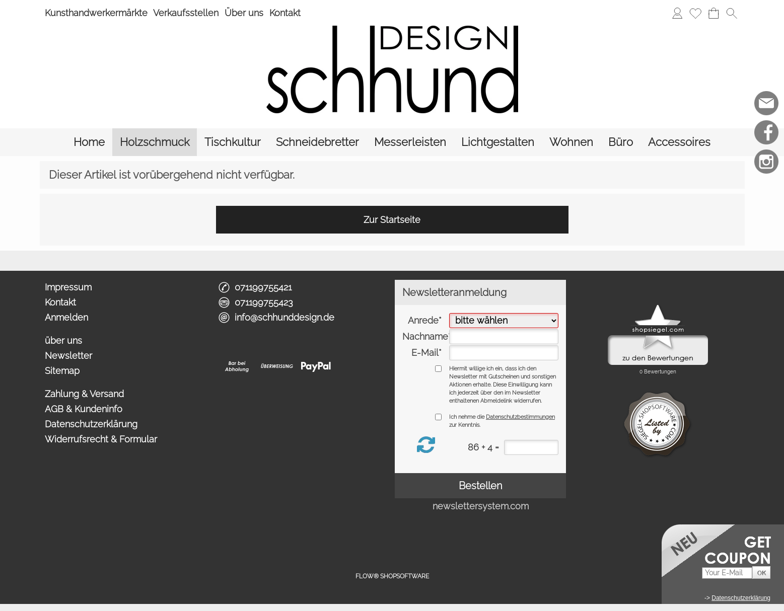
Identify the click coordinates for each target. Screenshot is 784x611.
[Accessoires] (679, 142)
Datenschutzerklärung (91, 424)
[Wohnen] (571, 142)
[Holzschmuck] (154, 142)
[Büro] (620, 142)
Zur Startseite (392, 219)
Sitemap (62, 370)
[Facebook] (766, 132)
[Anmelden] (677, 13)
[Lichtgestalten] (498, 142)
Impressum (68, 287)
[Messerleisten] (410, 142)
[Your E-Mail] (727, 573)
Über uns (244, 13)
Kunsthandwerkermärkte (96, 13)
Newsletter (68, 355)
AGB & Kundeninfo (83, 409)
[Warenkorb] (713, 13)
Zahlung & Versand (84, 394)
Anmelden (66, 317)
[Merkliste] (695, 13)
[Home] (89, 142)
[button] (731, 13)
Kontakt (285, 13)
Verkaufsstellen (186, 13)
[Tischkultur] (232, 142)
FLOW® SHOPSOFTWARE (392, 576)
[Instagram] (766, 161)
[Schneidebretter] (317, 142)
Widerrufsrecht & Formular (101, 439)
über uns (63, 340)
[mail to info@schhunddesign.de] (766, 103)
